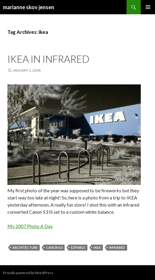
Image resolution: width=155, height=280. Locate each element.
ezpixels (78, 247)
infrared (117, 247)
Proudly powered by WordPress (28, 272)
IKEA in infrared (48, 59)
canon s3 (54, 247)
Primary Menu (148, 7)
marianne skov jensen (28, 7)
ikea (97, 247)
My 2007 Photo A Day (30, 226)
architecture (25, 247)
